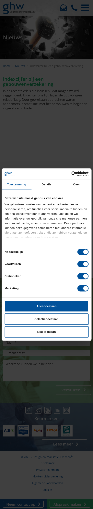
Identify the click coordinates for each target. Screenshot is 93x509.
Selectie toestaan (46, 319)
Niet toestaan (46, 331)
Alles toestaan (47, 306)
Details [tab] (47, 184)
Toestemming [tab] (16, 184)
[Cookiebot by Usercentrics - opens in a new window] (71, 173)
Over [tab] (76, 184)
